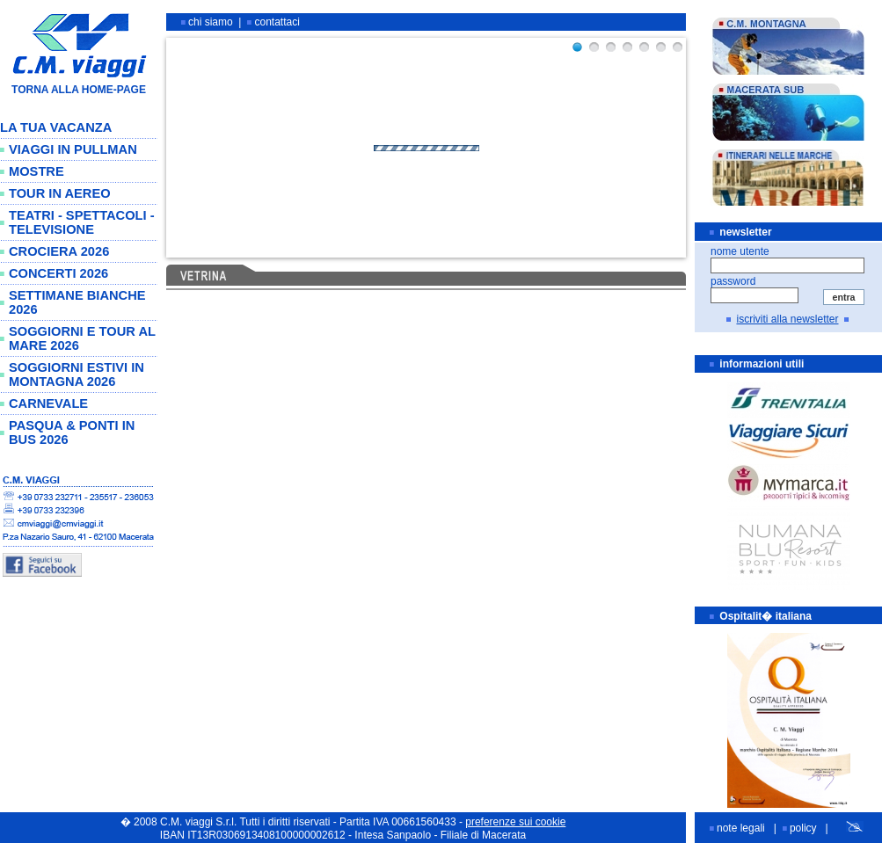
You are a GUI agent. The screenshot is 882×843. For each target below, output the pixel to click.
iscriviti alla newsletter (787, 319)
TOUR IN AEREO (60, 193)
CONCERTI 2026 (58, 273)
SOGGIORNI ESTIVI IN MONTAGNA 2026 (76, 374)
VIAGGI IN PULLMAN (73, 149)
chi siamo (210, 22)
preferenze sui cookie (515, 822)
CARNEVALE (48, 403)
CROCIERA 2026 (59, 251)
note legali (741, 828)
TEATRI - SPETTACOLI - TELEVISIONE (82, 222)
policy (803, 828)
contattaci (277, 22)
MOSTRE (36, 171)
